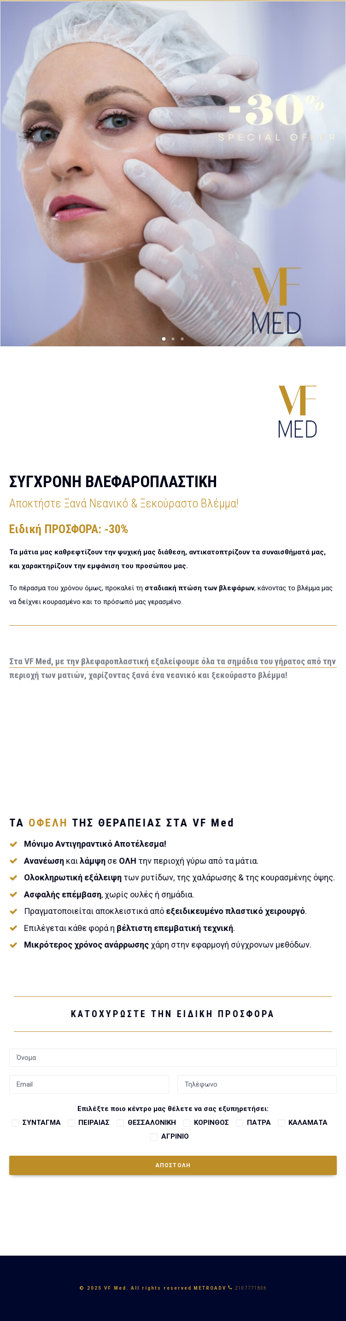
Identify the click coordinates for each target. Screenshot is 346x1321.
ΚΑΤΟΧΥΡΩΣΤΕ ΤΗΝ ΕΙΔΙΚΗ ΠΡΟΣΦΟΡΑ (164, 1013)
